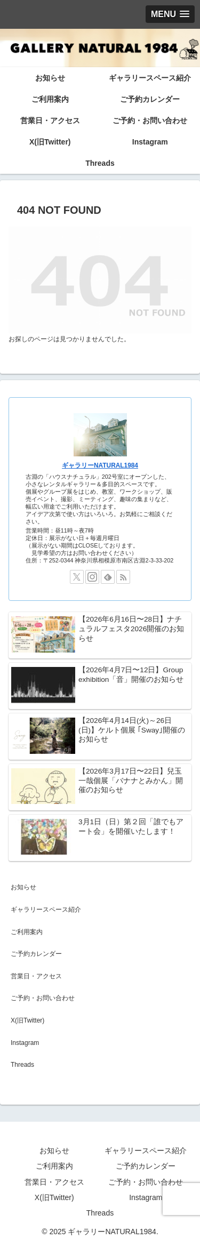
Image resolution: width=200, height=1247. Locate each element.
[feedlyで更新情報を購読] (108, 577)
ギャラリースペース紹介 (46, 909)
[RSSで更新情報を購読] (123, 577)
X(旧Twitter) (27, 1020)
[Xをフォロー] (77, 577)
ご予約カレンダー (36, 954)
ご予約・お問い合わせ (43, 998)
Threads (22, 1064)
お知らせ (23, 887)
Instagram (25, 1043)
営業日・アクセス (36, 976)
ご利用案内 (27, 932)
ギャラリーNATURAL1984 (100, 465)
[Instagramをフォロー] (92, 577)
